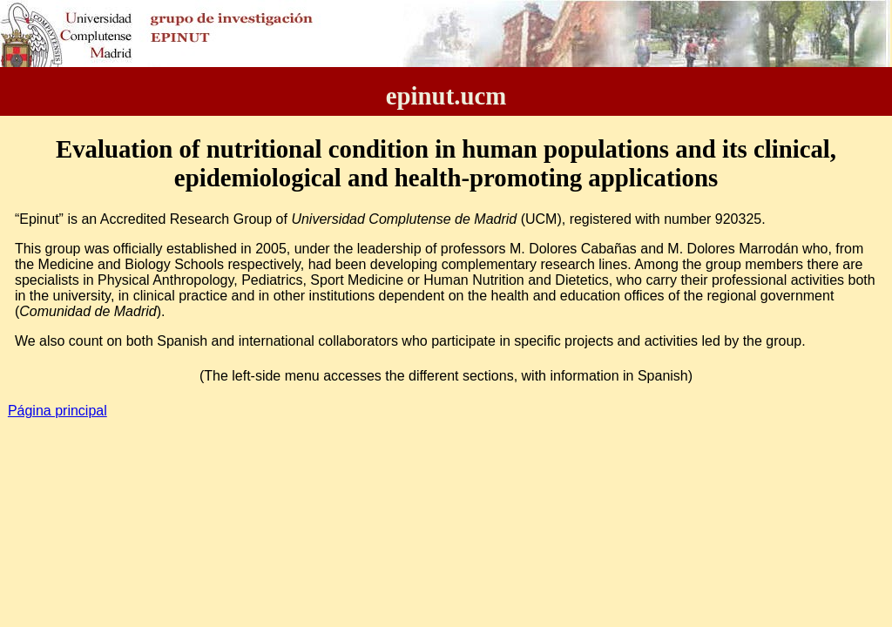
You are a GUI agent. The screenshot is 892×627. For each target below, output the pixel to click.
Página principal (57, 410)
